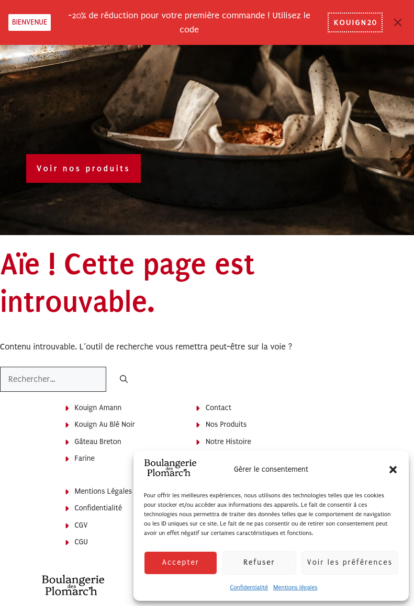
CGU (81, 542)
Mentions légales (295, 587)
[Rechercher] (124, 380)
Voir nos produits (83, 168)
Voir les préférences (350, 562)
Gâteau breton (98, 441)
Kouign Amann (98, 407)
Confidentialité (249, 587)
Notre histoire (228, 441)
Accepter (180, 562)
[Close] (398, 22)
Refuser (259, 562)
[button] (393, 469)
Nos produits (226, 424)
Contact (218, 407)
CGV (81, 525)
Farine (85, 458)
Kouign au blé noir (105, 424)
